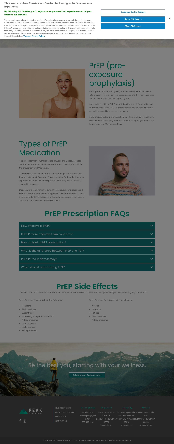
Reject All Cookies (133, 17)
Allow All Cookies (133, 24)
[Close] (170, 16)
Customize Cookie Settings (133, 10)
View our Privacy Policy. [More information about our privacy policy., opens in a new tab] (34, 34)
